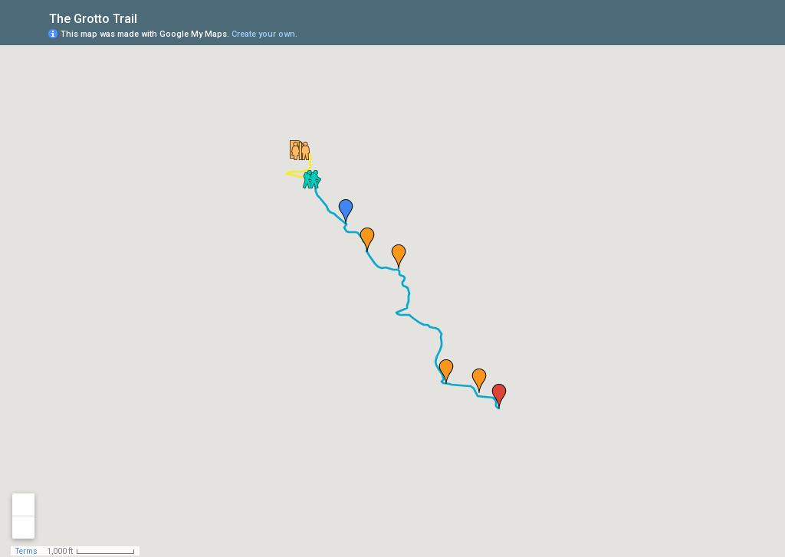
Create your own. (264, 34)
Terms (26, 551)
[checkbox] (149, 17)
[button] (300, 151)
